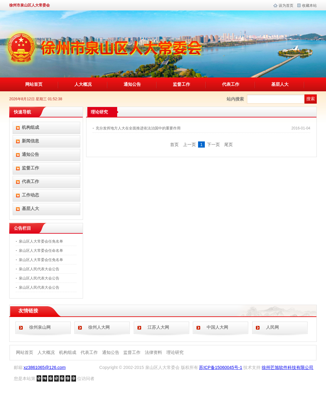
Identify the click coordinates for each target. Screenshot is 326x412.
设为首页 (286, 5)
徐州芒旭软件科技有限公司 (287, 367)
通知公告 (132, 84)
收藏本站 (309, 5)
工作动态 (30, 194)
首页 (174, 144)
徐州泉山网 (40, 327)
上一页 (189, 144)
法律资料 (153, 352)
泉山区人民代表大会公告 (39, 269)
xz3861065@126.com (45, 367)
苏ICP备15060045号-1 (220, 367)
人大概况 (83, 84)
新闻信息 (30, 140)
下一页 (213, 144)
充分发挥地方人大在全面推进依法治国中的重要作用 (138, 128)
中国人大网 (217, 327)
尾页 (228, 144)
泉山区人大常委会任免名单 (41, 241)
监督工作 (181, 84)
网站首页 (33, 84)
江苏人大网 (158, 327)
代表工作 (230, 84)
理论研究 (175, 352)
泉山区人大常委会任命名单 (41, 250)
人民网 (272, 327)
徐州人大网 (99, 327)
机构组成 (30, 127)
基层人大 (279, 84)
